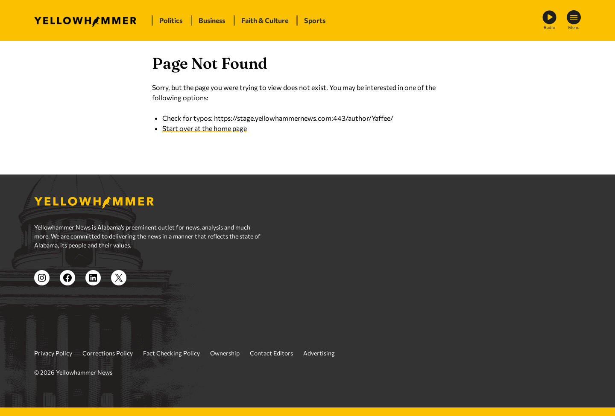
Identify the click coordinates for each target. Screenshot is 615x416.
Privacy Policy (53, 353)
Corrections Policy (107, 353)
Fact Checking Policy (171, 353)
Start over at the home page (204, 128)
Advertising (319, 353)
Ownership (225, 353)
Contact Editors (271, 353)
